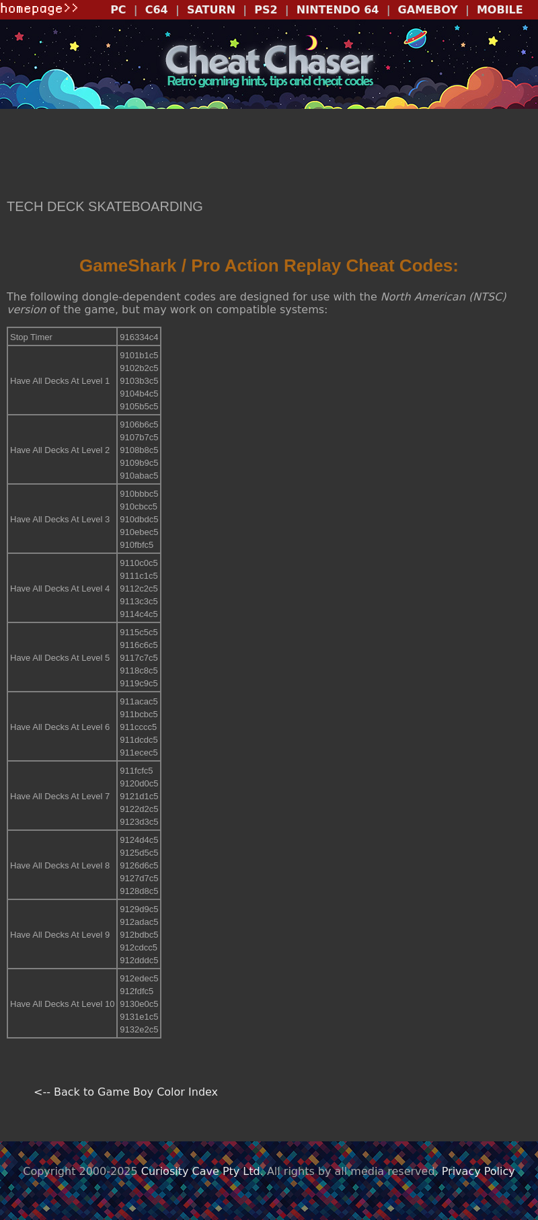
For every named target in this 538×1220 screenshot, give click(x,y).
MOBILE (500, 9)
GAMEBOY (428, 9)
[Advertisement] (269, 155)
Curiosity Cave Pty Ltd (200, 1171)
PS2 (265, 9)
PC (118, 9)
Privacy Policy (478, 1171)
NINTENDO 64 (338, 9)
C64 (156, 9)
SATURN (211, 9)
